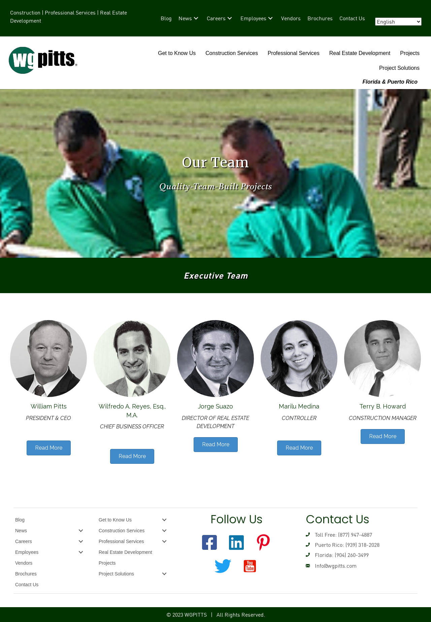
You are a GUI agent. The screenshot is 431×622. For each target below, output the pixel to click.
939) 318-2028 (363, 544)
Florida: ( (325, 555)
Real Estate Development (359, 53)
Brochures (26, 573)
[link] (166, 18)
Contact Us (26, 584)
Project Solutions (399, 68)
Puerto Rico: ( (331, 544)
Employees (26, 552)
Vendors (23, 563)
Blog (20, 519)
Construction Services (231, 53)
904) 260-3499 (352, 555)
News (21, 530)
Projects (410, 53)
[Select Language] (398, 22)
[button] (209, 542)
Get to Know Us (177, 53)
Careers (23, 541)
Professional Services (294, 53)
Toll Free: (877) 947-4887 (343, 534)
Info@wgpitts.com (336, 565)
